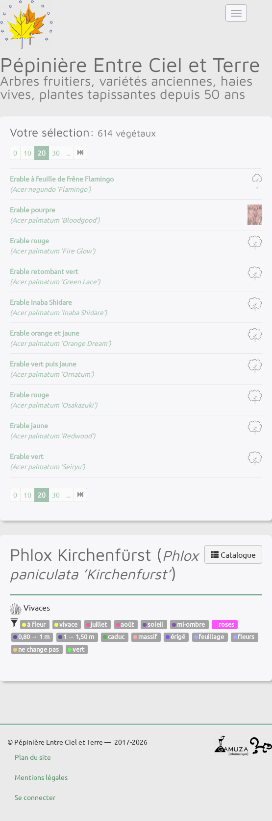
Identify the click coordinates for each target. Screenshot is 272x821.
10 (27, 152)
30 (56, 152)
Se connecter (35, 797)
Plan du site (33, 757)
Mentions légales (41, 777)
